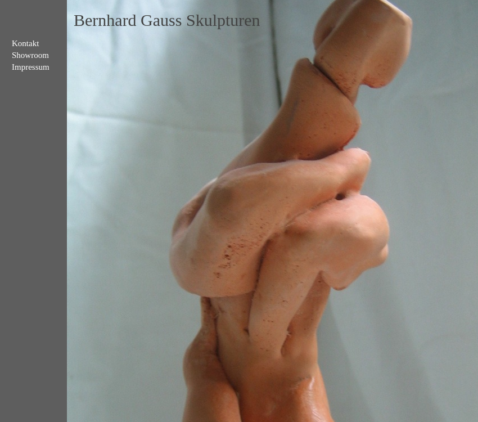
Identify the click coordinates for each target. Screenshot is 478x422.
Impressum (30, 66)
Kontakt (25, 43)
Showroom (30, 55)
